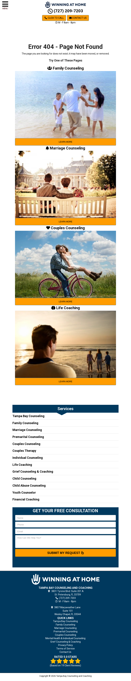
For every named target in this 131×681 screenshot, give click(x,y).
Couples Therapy (24, 450)
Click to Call (54, 18)
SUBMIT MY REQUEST (65, 552)
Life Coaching (22, 464)
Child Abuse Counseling (29, 485)
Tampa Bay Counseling (28, 416)
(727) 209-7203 (65, 11)
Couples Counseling (26, 444)
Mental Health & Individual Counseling (65, 638)
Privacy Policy (65, 645)
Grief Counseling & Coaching (32, 471)
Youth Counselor (24, 492)
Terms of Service (65, 648)
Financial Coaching (25, 499)
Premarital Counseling (28, 437)
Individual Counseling (27, 457)
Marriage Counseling (27, 430)
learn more (65, 142)
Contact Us (78, 18)
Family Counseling (25, 423)
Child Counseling (24, 478)
